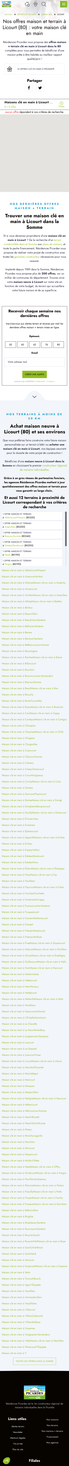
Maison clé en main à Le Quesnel (19, 1048)
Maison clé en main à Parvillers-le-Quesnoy (24, 1179)
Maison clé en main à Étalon (16, 868)
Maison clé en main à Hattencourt (19, 980)
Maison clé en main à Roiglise (17, 1216)
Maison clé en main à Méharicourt (19, 1104)
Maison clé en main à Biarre (47, 657)
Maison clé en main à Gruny (16, 955)
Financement (52, 1436)
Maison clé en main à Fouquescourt (20, 912)
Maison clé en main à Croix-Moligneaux (22, 775)
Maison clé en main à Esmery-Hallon (21, 850)
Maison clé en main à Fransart (17, 924)
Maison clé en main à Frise (16, 943)
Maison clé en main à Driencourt (49, 812)
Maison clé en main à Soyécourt (18, 1266)
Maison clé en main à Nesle (16, 1167)
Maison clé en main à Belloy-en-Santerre (22, 626)
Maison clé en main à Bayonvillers (19, 614)
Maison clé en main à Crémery (18, 763)
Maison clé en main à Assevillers (50, 595)
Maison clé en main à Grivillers (50, 949)
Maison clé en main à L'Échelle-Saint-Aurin (24, 1017)
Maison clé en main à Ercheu (17, 843)
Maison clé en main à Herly (49, 999)
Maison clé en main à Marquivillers (20, 1092)
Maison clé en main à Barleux (17, 607)
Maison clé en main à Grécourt (18, 949)
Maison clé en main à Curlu (46, 781)
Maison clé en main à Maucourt (49, 1098)
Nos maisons (52, 1419)
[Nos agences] (35, 4)
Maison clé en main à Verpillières (19, 1303)
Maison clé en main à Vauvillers (18, 1291)
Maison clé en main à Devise (17, 800)
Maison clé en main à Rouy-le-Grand (20, 1235)
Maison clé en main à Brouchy (17, 694)
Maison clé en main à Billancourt (19, 663)
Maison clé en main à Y (14, 1353)
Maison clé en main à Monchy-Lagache (22, 1135)
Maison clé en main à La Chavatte (19, 1024)
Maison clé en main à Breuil (16, 688)
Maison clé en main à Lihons (47, 1061)
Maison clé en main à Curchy (17, 781)
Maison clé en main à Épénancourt (20, 831)
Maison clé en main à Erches (50, 837)
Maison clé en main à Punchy (47, 1198)
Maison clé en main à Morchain (18, 1142)
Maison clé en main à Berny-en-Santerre (22, 638)
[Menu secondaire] (62, 104)
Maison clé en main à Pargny (51, 1173)
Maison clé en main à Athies (16, 601)
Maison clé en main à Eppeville (18, 837)
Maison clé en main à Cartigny (51, 719)
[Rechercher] (44, 4)
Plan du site (18, 1449)
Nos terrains (52, 1425)
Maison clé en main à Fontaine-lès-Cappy (23, 899)
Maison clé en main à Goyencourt (47, 943)
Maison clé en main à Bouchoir (18, 669)
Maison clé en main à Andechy (49, 583)
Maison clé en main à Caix (16, 713)
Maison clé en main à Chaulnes (18, 732)
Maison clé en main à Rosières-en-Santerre (23, 1222)
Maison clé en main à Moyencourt (19, 1154)
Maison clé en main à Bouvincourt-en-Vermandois (27, 676)
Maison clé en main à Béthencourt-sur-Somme (25, 645)
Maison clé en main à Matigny (17, 1098)
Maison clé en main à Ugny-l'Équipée (21, 1285)
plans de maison (52, 244)
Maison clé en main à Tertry (16, 1272)
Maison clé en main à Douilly (17, 812)
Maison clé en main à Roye (51, 1241)
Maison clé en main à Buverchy (47, 707)
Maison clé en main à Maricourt (18, 1080)
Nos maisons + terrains (52, 1431)
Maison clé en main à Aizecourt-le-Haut (22, 576)
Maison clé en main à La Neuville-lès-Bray (23, 1030)
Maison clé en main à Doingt (47, 800)
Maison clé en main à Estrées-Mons (20, 862)
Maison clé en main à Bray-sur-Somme (21, 682)
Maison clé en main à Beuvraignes (19, 651)
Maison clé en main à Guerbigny (48, 955)
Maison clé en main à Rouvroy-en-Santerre (23, 1229)
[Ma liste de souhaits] (27, 4)
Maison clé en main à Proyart (17, 1198)
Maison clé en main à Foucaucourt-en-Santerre (26, 906)
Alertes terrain (17, 1426)
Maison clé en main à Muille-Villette (20, 1160)
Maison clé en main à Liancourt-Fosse (21, 1055)
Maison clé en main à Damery (17, 788)
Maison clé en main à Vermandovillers (22, 1297)
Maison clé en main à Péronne (17, 1185)
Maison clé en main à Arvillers (17, 595)
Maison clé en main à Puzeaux (17, 1204)
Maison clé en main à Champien (19, 725)
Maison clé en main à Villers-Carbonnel (22, 1316)
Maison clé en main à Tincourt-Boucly (21, 1278)
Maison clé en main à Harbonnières (20, 974)
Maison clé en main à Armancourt (19, 589)
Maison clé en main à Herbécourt (19, 993)
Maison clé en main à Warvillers (46, 1341)
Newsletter (18, 1432)
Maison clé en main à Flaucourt (18, 887)
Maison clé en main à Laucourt (18, 1042)
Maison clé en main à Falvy (16, 875)
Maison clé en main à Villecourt (18, 1309)
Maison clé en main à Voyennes (18, 1328)
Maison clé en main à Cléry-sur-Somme (22, 756)
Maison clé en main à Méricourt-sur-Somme (24, 1111)
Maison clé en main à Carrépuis (18, 719)
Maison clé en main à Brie (44, 688)
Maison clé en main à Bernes (17, 632)
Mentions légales (17, 1437)
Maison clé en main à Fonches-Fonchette (23, 893)
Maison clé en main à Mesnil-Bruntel (20, 1117)
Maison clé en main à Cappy (45, 713)
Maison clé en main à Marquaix (18, 1086)
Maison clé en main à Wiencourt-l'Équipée (24, 1347)
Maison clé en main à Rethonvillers (20, 1210)
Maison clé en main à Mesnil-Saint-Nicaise (23, 1123)
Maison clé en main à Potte (47, 1191)
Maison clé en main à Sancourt (18, 1260)
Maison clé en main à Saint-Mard (19, 1254)
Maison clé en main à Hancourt (46, 968)
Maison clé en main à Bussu (16, 707)
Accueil (8, 14)
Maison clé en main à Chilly (48, 732)
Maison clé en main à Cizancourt (19, 750)
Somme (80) (46, 14)
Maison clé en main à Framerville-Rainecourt (25, 918)
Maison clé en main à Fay (43, 875)
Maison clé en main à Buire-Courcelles (22, 701)
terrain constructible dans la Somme (32, 242)
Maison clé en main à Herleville (18, 999)
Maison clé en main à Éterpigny (47, 868)
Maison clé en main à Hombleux (19, 1005)
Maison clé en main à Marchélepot (20, 1073)
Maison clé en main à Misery (17, 1129)
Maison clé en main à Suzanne (51, 1266)
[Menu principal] (63, 4)
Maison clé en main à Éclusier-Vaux (20, 819)
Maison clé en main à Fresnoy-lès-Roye (22, 937)
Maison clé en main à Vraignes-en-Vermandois (26, 1334)
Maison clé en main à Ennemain (18, 825)
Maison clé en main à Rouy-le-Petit (19, 1241)
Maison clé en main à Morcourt (18, 1148)
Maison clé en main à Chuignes (18, 738)
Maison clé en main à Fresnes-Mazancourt (23, 930)
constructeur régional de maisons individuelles (43, 468)
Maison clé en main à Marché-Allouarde (22, 1067)
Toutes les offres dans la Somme (34, 1361)
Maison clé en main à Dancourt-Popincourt (24, 794)
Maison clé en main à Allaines (17, 583)
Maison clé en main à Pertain (48, 1185)
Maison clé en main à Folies (49, 887)
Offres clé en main (26, 14)
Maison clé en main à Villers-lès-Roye (21, 1322)
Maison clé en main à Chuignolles (19, 744)
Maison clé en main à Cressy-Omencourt (23, 769)
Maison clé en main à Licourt (17, 1061)
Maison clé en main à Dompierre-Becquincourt (26, 806)
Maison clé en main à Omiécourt (19, 1173)
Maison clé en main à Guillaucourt (20, 962)
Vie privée (18, 1443)
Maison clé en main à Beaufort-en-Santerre (24, 620)
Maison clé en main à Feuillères (18, 881)
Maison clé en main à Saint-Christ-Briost (22, 1247)
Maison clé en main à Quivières (49, 1204)
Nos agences (52, 1442)
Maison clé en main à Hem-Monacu (20, 986)
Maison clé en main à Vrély (16, 1341)
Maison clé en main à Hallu (52, 962)
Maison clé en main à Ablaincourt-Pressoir (24, 570)
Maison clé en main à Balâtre (46, 601)
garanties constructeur (27, 257)
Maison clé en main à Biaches (17, 657)
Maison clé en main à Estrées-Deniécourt (23, 856)
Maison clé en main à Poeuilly (17, 1191)
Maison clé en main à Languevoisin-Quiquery (25, 1036)
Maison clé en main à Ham (16, 968)
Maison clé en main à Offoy (45, 1167)
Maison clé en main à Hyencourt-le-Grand (23, 1011)
